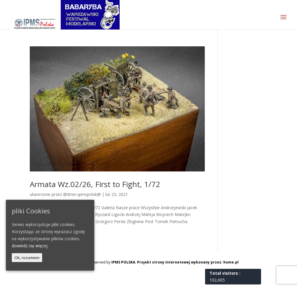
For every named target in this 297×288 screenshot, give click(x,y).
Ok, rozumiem (26, 257)
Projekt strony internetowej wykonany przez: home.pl (188, 262)
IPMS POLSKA (123, 262)
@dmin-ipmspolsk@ (82, 194)
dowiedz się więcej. (30, 245)
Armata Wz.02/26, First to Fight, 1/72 (95, 184)
